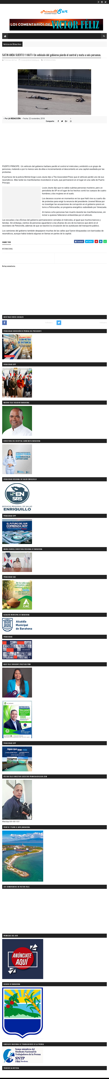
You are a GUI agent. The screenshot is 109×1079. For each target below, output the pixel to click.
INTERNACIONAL (50, 60)
